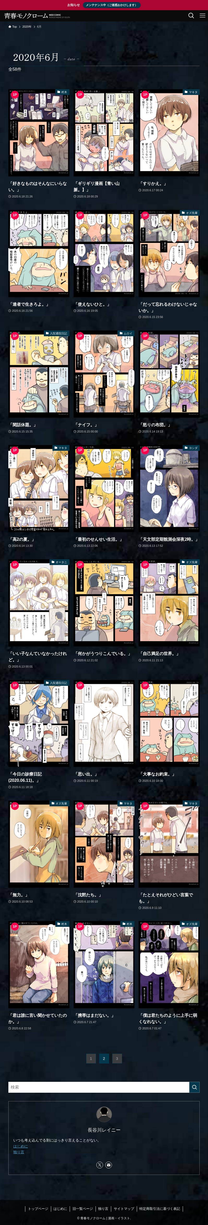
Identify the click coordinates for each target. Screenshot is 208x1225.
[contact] (108, 1165)
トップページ (38, 1209)
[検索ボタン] (191, 15)
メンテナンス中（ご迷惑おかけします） (112, 5)
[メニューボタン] (202, 15)
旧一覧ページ (83, 1209)
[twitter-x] (99, 1165)
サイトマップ (124, 1209)
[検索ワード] (104, 1087)
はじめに (20, 1146)
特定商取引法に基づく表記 (159, 1209)
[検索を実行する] (194, 1087)
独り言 (18, 1152)
